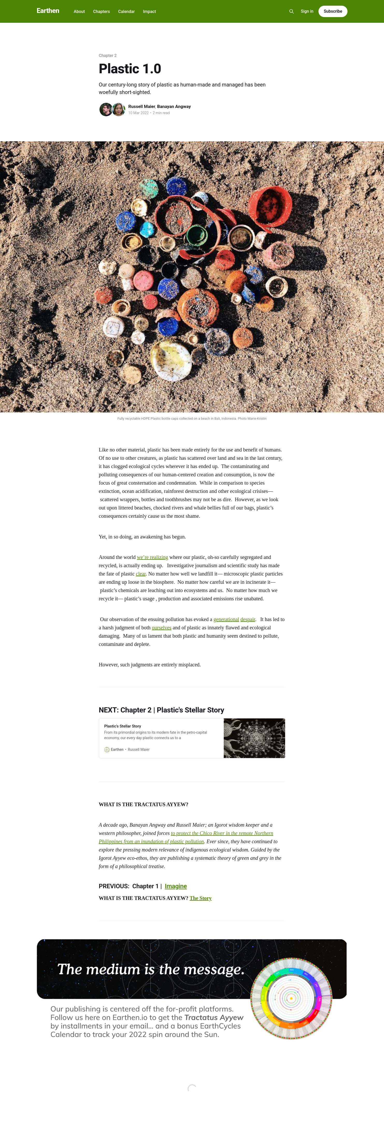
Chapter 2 (108, 55)
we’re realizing (152, 557)
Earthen (48, 10)
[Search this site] (291, 11)
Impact (149, 11)
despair (248, 619)
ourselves (161, 627)
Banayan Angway (174, 106)
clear (141, 574)
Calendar (126, 11)
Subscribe (333, 11)
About (79, 11)
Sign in (307, 11)
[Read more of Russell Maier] (106, 109)
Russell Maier (141, 106)
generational (226, 619)
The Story (201, 898)
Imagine (176, 886)
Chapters (101, 11)
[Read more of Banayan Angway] (118, 109)
